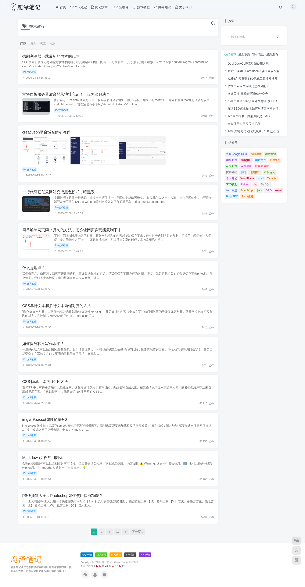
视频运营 (256, 154)
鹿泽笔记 (107, 562)
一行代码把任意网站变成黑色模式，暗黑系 (58, 192)
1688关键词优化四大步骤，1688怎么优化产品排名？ (262, 131)
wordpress (122, 562)
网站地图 (101, 554)
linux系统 (231, 190)
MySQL (265, 184)
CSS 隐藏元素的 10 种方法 (45, 382)
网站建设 (260, 160)
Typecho (272, 178)
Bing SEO (232, 196)
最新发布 (272, 54)
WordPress (247, 178)
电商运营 (246, 166)
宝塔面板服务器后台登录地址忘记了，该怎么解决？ (66, 94)
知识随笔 (274, 160)
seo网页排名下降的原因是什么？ (249, 116)
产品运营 (269, 172)
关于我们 (130, 554)
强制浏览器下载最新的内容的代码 (50, 56)
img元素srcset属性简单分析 (45, 419)
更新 (33, 43)
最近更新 (244, 54)
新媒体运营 (262, 166)
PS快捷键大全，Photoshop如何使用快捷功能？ (62, 496)
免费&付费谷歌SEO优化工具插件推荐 (252, 78)
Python (245, 184)
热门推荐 (230, 54)
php (255, 184)
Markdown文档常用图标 (42, 458)
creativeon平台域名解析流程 (46, 132)
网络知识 (231, 160)
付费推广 (255, 172)
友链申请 (87, 554)
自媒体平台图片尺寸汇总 (244, 123)
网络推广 (246, 160)
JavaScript (247, 190)
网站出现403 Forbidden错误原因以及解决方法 (258, 71)
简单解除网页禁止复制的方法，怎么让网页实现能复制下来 (71, 230)
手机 (243, 172)
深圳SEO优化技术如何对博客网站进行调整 (256, 108)
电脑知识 (231, 166)
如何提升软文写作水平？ (43, 344)
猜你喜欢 (258, 54)
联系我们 (116, 554)
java (259, 190)
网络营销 (270, 154)
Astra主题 (248, 196)
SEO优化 (231, 184)
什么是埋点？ (33, 268)
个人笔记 (231, 178)
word (260, 178)
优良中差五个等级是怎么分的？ (248, 86)
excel (278, 190)
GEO (269, 190)
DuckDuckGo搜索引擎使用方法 (248, 63)
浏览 (43, 43)
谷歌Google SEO (236, 154)
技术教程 (30, 72)
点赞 (53, 43)
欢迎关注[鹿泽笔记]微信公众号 (248, 93)
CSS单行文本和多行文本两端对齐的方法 (56, 306)
